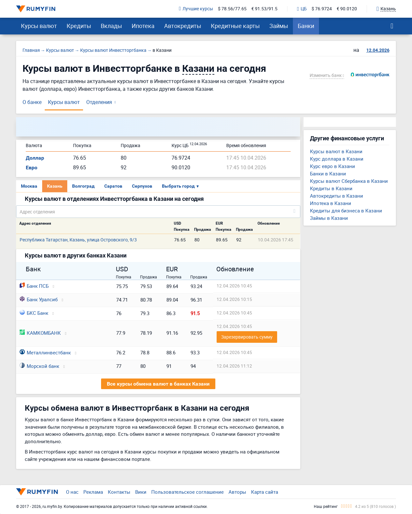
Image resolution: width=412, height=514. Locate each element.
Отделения (99, 102)
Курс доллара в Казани (336, 159)
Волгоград (83, 186)
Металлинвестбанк (45, 352)
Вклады (111, 26)
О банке (32, 102)
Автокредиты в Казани (336, 196)
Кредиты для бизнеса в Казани (346, 210)
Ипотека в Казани (330, 203)
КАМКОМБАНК (40, 333)
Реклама (93, 492)
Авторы (237, 492)
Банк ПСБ (34, 286)
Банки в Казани (328, 173)
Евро (31, 167)
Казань (54, 186)
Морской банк (39, 366)
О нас (72, 492)
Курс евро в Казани (332, 166)
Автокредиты (182, 26)
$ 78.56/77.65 (232, 9)
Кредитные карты (235, 26)
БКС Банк (34, 313)
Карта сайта (264, 492)
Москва (29, 186)
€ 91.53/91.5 (264, 9)
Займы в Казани (329, 218)
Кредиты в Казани (331, 188)
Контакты (119, 492)
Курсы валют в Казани (336, 151)
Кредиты (79, 26)
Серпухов (142, 186)
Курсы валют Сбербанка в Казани (349, 181)
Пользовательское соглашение (187, 492)
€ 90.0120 (347, 9)
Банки (306, 26)
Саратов (113, 186)
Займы (278, 26)
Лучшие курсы (196, 9)
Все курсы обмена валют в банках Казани (158, 384)
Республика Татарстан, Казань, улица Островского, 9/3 (78, 240)
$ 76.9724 (322, 9)
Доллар (35, 158)
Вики (140, 492)
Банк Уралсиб (39, 299)
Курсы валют (39, 26)
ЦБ (302, 9)
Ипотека (143, 26)
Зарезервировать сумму (247, 337)
